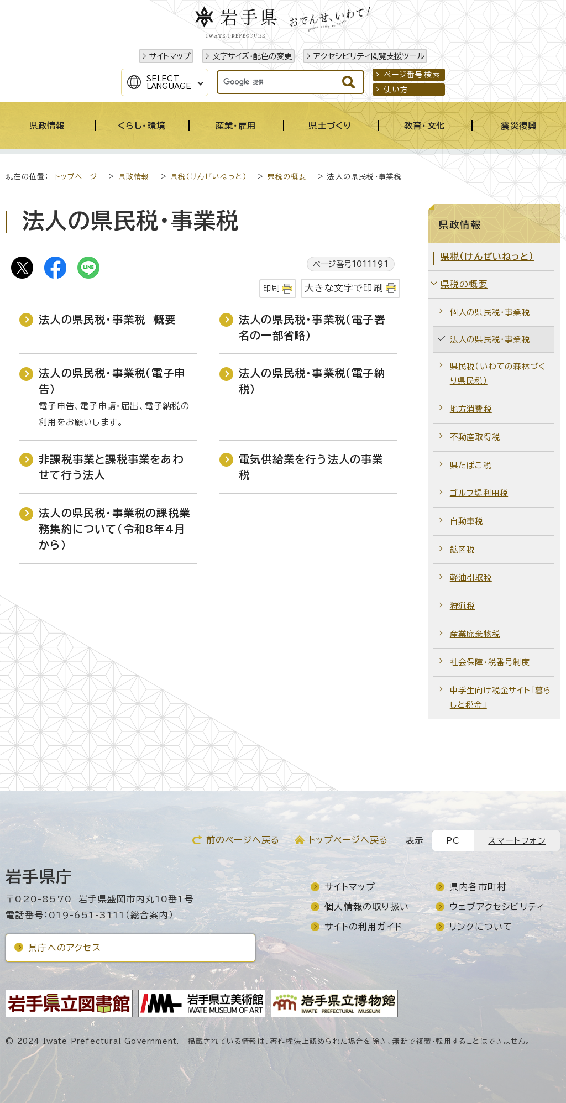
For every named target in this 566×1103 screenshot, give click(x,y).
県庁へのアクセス (64, 947)
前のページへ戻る (243, 839)
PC (453, 841)
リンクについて (480, 926)
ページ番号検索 (412, 75)
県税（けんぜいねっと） (208, 176)
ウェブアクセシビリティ (496, 906)
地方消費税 (471, 409)
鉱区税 (462, 549)
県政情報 (134, 176)
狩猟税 (462, 606)
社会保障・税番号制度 (490, 662)
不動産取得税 (475, 437)
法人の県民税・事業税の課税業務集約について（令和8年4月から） (114, 529)
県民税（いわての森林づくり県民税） (498, 373)
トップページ (76, 176)
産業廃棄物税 (475, 634)
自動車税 (467, 521)
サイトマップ (170, 56)
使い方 (396, 89)
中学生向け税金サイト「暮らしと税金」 (501, 697)
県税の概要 (287, 176)
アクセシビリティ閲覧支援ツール (368, 56)
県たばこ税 (470, 465)
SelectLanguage (168, 82)
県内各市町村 (477, 886)
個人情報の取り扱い (366, 906)
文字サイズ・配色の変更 (252, 56)
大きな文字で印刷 (344, 287)
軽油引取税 (471, 577)
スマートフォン (517, 841)
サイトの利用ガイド (363, 926)
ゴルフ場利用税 (479, 493)
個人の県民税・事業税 (490, 312)
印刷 (271, 288)
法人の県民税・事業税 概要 (107, 319)
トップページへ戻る (348, 839)
